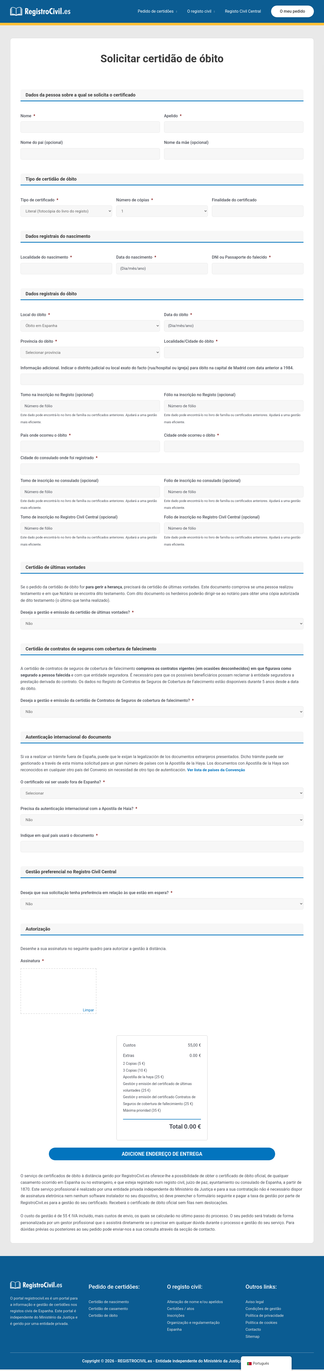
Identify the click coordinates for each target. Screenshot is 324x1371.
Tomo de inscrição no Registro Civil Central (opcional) (69, 517)
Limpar (88, 1010)
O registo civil (202, 11)
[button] (292, 11)
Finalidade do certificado (234, 200)
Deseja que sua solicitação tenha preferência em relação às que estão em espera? (96, 892)
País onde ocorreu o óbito (46, 435)
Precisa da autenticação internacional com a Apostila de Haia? (79, 808)
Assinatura (32, 960)
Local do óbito (35, 314)
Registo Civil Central (244, 11)
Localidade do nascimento (46, 257)
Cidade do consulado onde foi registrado (59, 457)
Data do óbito (178, 314)
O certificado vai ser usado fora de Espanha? (63, 782)
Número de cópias (134, 200)
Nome (28, 115)
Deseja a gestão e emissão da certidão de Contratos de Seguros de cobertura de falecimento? (107, 700)
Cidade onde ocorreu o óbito (191, 435)
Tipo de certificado (39, 200)
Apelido (172, 115)
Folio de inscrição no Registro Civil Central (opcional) (212, 517)
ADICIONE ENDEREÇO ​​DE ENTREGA (162, 1154)
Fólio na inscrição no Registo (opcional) (199, 394)
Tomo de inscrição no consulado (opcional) (59, 480)
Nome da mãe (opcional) (186, 142)
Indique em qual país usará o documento (59, 835)
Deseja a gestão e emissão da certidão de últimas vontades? (77, 612)
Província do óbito (39, 341)
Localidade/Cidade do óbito (191, 341)
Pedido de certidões (161, 11)
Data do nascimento (136, 257)
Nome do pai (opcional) (42, 142)
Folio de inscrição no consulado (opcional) (202, 480)
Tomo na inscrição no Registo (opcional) (57, 394)
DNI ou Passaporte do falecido (241, 257)
